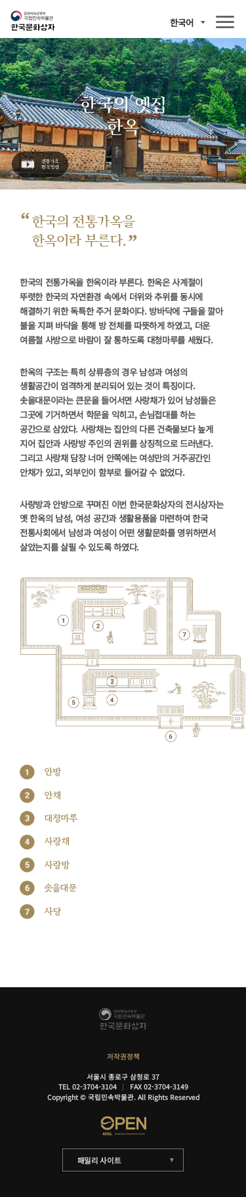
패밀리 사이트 (99, 1160)
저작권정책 (123, 1056)
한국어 (182, 22)
